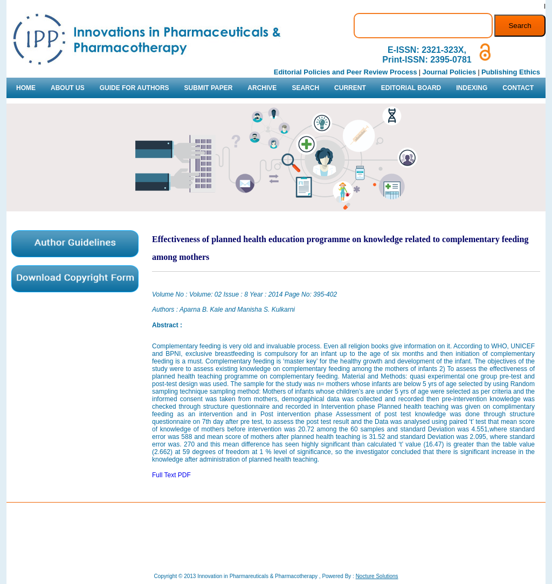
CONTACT (518, 88)
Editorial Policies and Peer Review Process (345, 72)
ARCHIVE (262, 88)
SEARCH (305, 88)
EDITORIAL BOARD (411, 88)
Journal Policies (449, 72)
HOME (26, 88)
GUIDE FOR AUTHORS (134, 88)
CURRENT (350, 88)
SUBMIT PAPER (208, 88)
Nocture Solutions (377, 576)
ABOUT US (68, 88)
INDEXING (471, 88)
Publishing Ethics (510, 72)
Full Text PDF (171, 475)
